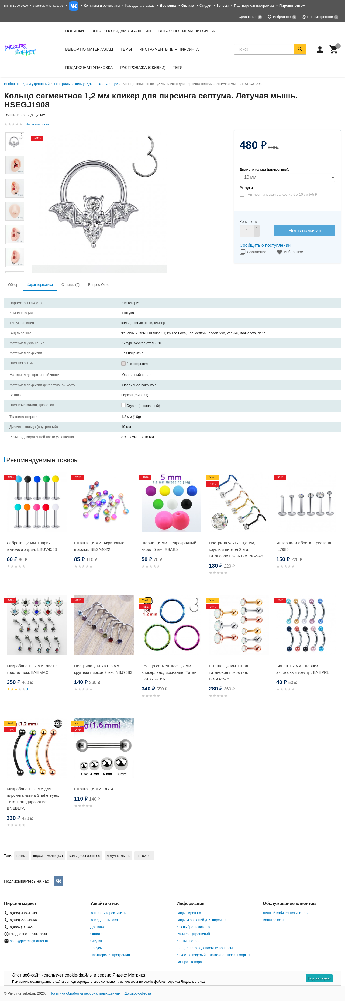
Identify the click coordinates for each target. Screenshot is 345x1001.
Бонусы (222, 5)
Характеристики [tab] (40, 285)
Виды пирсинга (189, 913)
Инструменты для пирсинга (169, 49)
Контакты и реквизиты (102, 5)
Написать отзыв (37, 124)
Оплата (96, 934)
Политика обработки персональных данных (85, 993)
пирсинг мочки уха (48, 856)
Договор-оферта (138, 993)
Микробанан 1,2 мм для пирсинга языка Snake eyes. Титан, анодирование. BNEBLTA (33, 798)
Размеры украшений (193, 934)
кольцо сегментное (84, 856)
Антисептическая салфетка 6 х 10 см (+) (283, 194)
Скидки (205, 5)
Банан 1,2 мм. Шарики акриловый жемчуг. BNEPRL (302, 669)
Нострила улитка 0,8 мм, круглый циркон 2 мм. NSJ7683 (103, 669)
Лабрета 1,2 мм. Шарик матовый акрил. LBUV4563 (32, 546)
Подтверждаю (319, 978)
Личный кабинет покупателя (285, 913)
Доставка (97, 927)
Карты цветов (188, 941)
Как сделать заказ (139, 5)
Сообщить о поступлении (265, 245)
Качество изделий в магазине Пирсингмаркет (213, 955)
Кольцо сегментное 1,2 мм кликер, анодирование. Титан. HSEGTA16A (170, 672)
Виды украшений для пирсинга (202, 920)
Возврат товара (189, 962)
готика (21, 856)
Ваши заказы (273, 920)
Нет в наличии (305, 230)
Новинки (74, 31)
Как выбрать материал (195, 927)
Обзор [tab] (13, 285)
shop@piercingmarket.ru (48, 5)
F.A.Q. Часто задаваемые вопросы (205, 948)
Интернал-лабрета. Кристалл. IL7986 (304, 546)
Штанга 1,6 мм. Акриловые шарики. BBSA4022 (99, 546)
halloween (145, 856)
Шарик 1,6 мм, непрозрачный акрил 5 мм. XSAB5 (169, 546)
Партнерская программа (254, 5)
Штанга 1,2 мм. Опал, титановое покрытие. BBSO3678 (229, 672)
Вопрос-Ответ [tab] (99, 285)
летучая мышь (118, 856)
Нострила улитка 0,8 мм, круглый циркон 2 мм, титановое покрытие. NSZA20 (236, 549)
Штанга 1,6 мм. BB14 (93, 789)
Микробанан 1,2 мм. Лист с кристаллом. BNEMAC (32, 669)
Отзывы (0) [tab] (70, 285)
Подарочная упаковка (89, 67)
